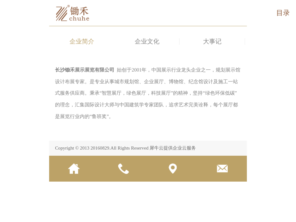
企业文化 (147, 41)
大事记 (212, 41)
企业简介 (82, 41)
